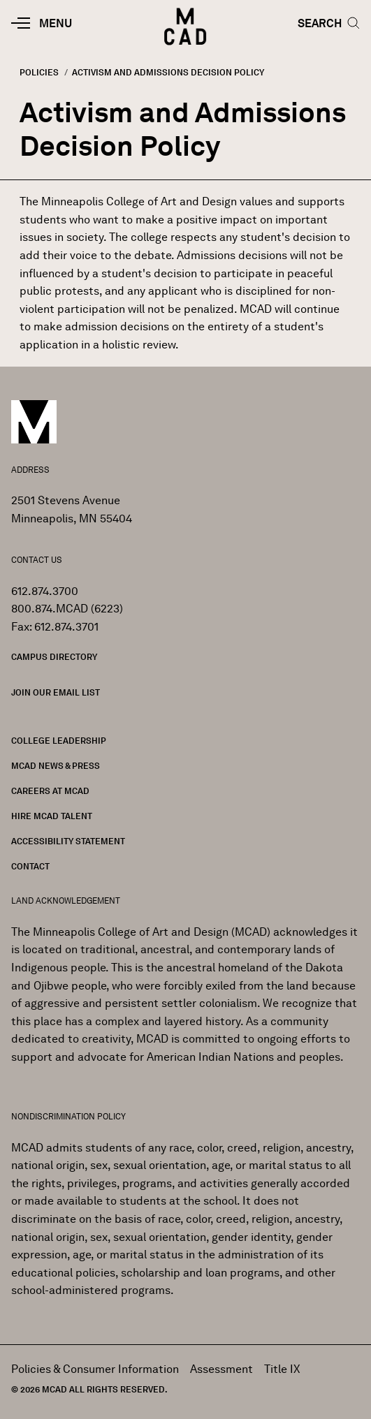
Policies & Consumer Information (95, 1369)
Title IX (282, 1369)
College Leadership (58, 740)
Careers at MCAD (50, 791)
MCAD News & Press (55, 765)
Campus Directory (54, 657)
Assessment (221, 1369)
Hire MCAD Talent (51, 816)
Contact (30, 866)
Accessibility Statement (68, 841)
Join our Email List (55, 692)
